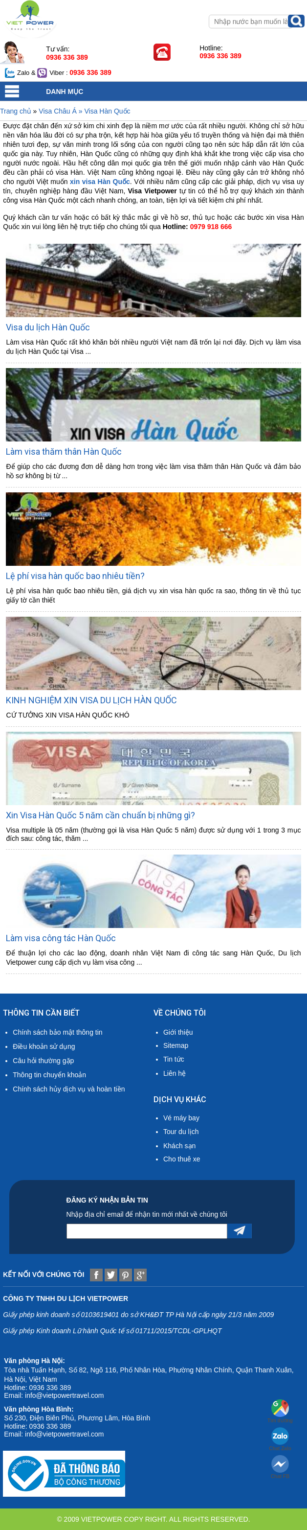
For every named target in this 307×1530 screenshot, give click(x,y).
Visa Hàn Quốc (107, 111)
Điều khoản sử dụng (44, 1046)
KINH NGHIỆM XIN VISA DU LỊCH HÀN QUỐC (91, 700)
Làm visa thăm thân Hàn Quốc (64, 451)
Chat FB (280, 1467)
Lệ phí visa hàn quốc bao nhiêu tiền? (75, 576)
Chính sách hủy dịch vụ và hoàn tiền (69, 1089)
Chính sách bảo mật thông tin (57, 1032)
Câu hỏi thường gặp (43, 1061)
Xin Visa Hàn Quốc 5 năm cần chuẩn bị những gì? (100, 815)
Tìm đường (280, 1411)
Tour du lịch (180, 1132)
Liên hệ (174, 1073)
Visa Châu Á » (61, 111)
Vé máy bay (181, 1118)
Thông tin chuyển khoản (49, 1075)
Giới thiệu (178, 1032)
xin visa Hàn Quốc (100, 181)
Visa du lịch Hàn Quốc (48, 327)
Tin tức (173, 1059)
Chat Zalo (280, 1439)
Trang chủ (15, 111)
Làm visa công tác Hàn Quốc (61, 938)
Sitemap (175, 1045)
